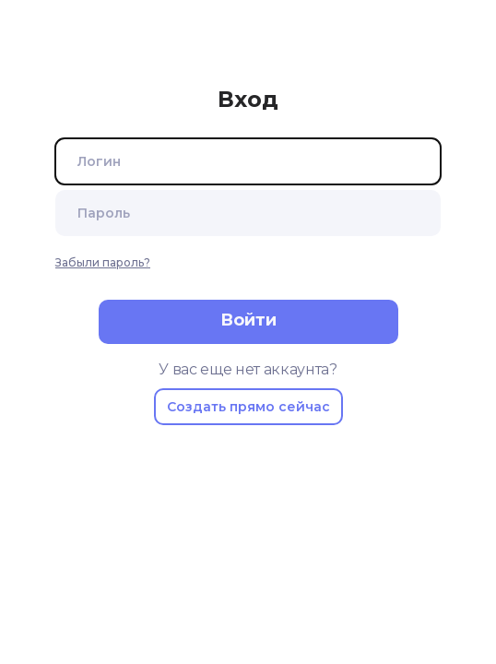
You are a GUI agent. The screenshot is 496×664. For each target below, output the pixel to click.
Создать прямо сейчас (248, 406)
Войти (248, 320)
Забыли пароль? (102, 262)
